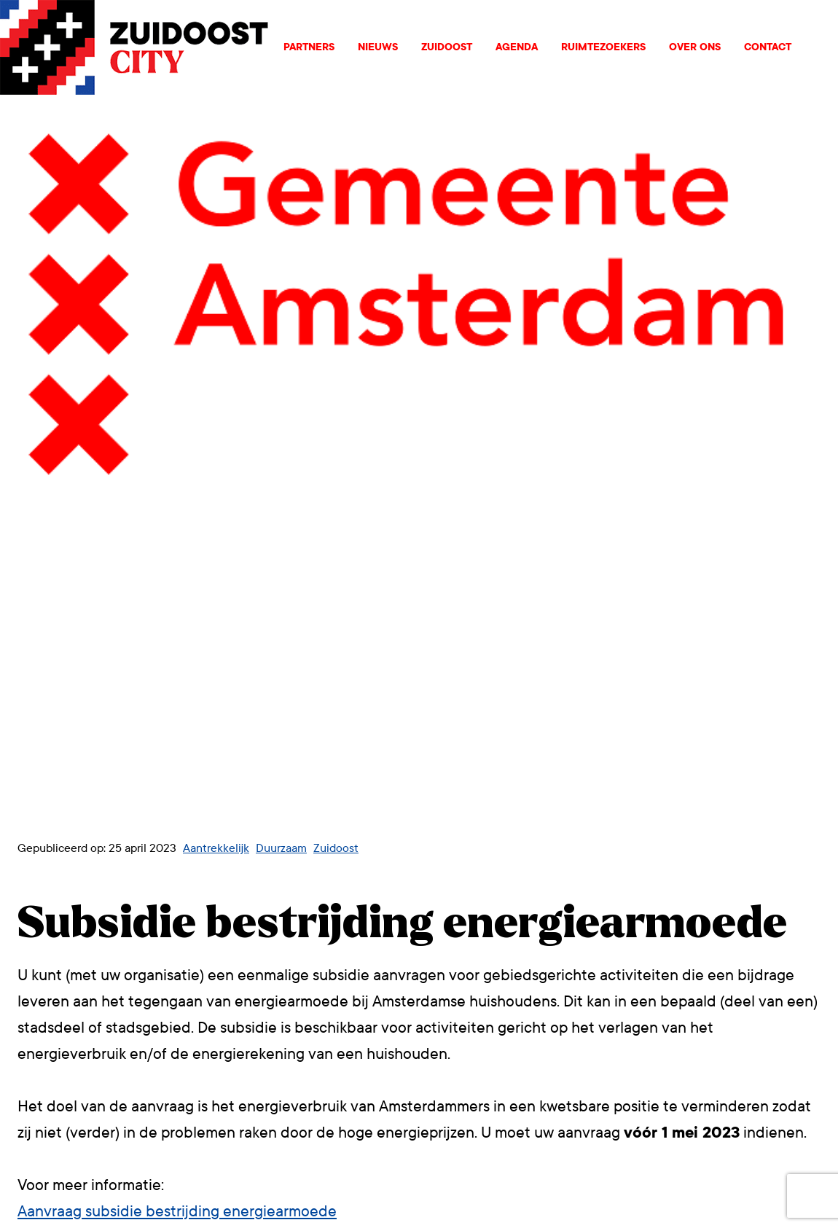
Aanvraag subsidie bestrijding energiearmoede (177, 1211)
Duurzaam (281, 848)
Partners (308, 47)
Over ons (695, 47)
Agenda (517, 47)
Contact (767, 47)
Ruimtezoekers (603, 47)
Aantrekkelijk (216, 848)
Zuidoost (446, 47)
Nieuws (378, 47)
